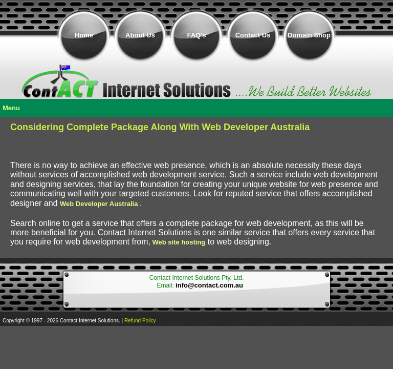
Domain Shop (309, 35)
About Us (140, 35)
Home (84, 35)
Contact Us (253, 35)
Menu (11, 108)
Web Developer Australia (99, 204)
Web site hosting (179, 242)
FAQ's (196, 35)
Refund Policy (140, 320)
